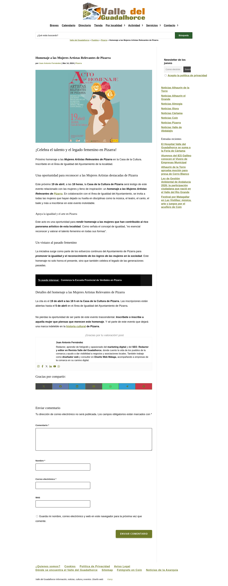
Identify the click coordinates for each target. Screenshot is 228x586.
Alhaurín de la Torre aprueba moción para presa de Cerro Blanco (175, 170)
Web (37, 497)
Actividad (134, 25)
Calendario (68, 25)
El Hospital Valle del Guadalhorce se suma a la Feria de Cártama (175, 147)
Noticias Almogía (171, 103)
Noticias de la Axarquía (162, 570)
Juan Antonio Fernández (50, 63)
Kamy (110, 579)
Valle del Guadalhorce (79, 40)
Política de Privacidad (95, 566)
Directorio (85, 25)
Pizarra (104, 40)
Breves (54, 25)
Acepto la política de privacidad (187, 75)
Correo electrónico (45, 479)
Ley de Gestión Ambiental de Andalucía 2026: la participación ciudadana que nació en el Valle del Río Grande (176, 185)
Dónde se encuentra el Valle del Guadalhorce (66, 570)
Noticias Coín (169, 117)
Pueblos (95, 40)
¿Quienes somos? (47, 566)
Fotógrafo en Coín (129, 570)
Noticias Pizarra (171, 122)
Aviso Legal (122, 566)
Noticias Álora (170, 108)
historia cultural (76, 326)
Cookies (70, 566)
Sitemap (107, 570)
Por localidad (114, 25)
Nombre (40, 460)
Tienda (98, 25)
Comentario (42, 425)
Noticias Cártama (171, 113)
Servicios (152, 25)
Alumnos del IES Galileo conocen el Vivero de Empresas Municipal (176, 159)
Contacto (169, 25)
